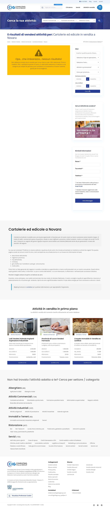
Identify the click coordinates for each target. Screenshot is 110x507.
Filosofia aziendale (53, 474)
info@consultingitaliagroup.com (57, 493)
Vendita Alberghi (90, 469)
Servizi (78, 7)
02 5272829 (83, 1)
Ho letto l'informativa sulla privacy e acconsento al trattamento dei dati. (86, 184)
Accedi (95, 1)
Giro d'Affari (79, 83)
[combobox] (51, 7)
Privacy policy (52, 469)
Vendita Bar (89, 465)
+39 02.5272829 (76, 493)
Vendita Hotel (90, 472)
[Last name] (94, 79)
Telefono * (78, 176)
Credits (42, 505)
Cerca (87, 91)
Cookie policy (52, 472)
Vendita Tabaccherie (73, 465)
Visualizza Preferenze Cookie (19, 496)
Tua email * (79, 168)
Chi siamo (69, 7)
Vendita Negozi (71, 469)
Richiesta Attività (80, 76)
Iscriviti (101, 1)
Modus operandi (52, 477)
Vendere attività (52, 465)
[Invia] (42, 7)
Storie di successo (53, 479)
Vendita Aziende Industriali (93, 467)
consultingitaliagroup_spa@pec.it (57, 495)
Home (8, 42)
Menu (100, 7)
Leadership (51, 481)
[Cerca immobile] (99, 21)
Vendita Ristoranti (72, 467)
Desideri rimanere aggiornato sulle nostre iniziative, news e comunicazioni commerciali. (87, 191)
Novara (45, 42)
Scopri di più (79, 186)
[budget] (80, 79)
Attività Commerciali (26, 42)
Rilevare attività (52, 467)
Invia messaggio (88, 201)
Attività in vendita (89, 7)
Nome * (77, 161)
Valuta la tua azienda (54, 484)
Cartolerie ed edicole (37, 42)
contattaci (29, 287)
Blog (90, 1)
